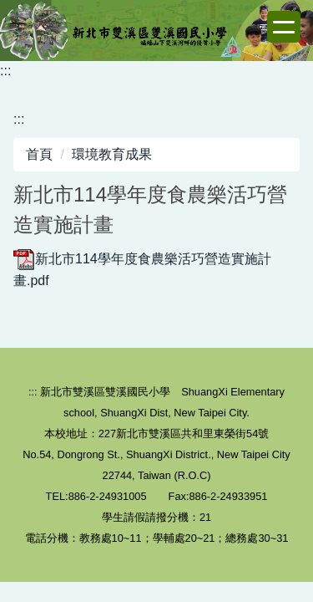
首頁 (39, 154)
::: (5, 71)
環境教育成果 (112, 154)
